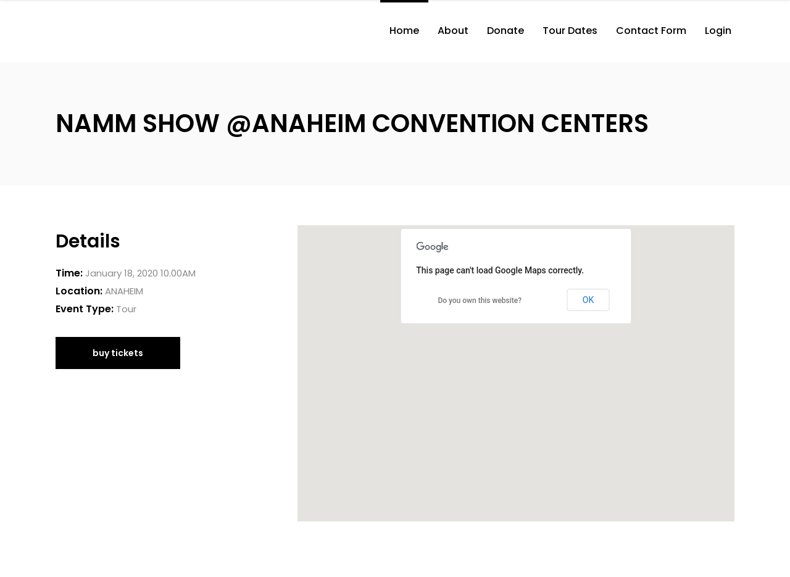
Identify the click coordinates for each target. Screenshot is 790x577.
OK (588, 300)
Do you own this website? (480, 300)
